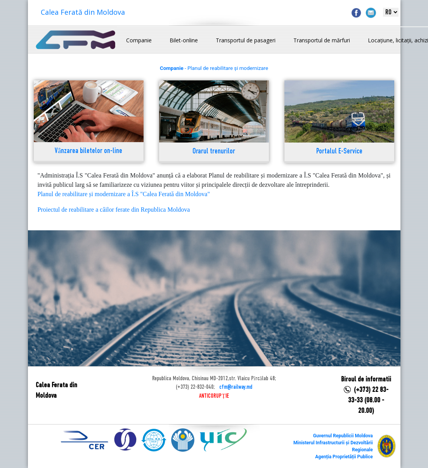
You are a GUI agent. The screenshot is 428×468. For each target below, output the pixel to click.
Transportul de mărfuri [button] (321, 40)
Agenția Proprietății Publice (344, 456)
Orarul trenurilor (213, 151)
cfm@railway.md (235, 387)
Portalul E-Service (339, 151)
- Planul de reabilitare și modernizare (214, 68)
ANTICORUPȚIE (214, 396)
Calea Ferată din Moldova (83, 12)
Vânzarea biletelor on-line (88, 151)
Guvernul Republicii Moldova (343, 435)
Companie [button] (139, 40)
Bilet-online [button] (184, 40)
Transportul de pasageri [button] (246, 40)
